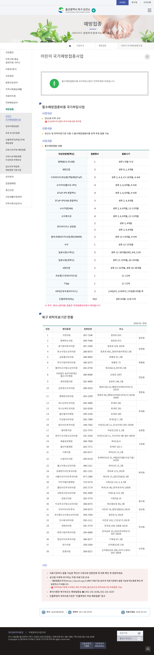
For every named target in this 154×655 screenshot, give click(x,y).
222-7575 (88, 430)
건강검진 (10, 76)
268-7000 (88, 441)
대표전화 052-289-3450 (63, 637)
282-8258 (88, 408)
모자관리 (10, 177)
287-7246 (88, 335)
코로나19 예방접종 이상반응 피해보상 (13, 158)
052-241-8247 (107, 592)
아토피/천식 (11, 69)
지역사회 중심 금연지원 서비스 (13, 61)
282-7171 (88, 447)
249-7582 (88, 425)
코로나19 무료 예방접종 (16, 150)
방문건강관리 (12, 82)
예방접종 (10, 109)
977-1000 (88, 477)
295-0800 (88, 532)
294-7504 (88, 515)
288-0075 (88, 351)
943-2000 (88, 493)
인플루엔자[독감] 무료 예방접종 (15, 141)
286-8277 (88, 539)
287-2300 (88, 346)
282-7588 (88, 419)
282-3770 (88, 498)
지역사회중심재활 (14, 89)
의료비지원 (11, 96)
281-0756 (88, 368)
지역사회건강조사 (14, 203)
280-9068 (88, 375)
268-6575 (88, 504)
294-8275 (88, 509)
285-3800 (88, 403)
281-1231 (88, 471)
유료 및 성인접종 (13, 133)
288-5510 (88, 388)
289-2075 (88, 362)
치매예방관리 (12, 103)
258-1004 (88, 545)
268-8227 (88, 551)
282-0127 (88, 452)
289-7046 (88, 341)
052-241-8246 (92, 592)
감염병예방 (11, 183)
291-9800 (88, 381)
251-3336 (88, 436)
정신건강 (10, 190)
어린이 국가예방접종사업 (13, 118)
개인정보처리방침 (15, 632)
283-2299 (88, 396)
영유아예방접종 (12, 126)
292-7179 (88, 487)
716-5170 (88, 482)
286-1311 (88, 466)
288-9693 (88, 357)
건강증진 (10, 52)
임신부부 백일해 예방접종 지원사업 (13, 168)
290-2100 (88, 414)
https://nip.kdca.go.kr (76, 581)
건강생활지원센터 (14, 197)
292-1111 (88, 520)
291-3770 (88, 526)
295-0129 (88, 459)
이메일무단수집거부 (37, 632)
